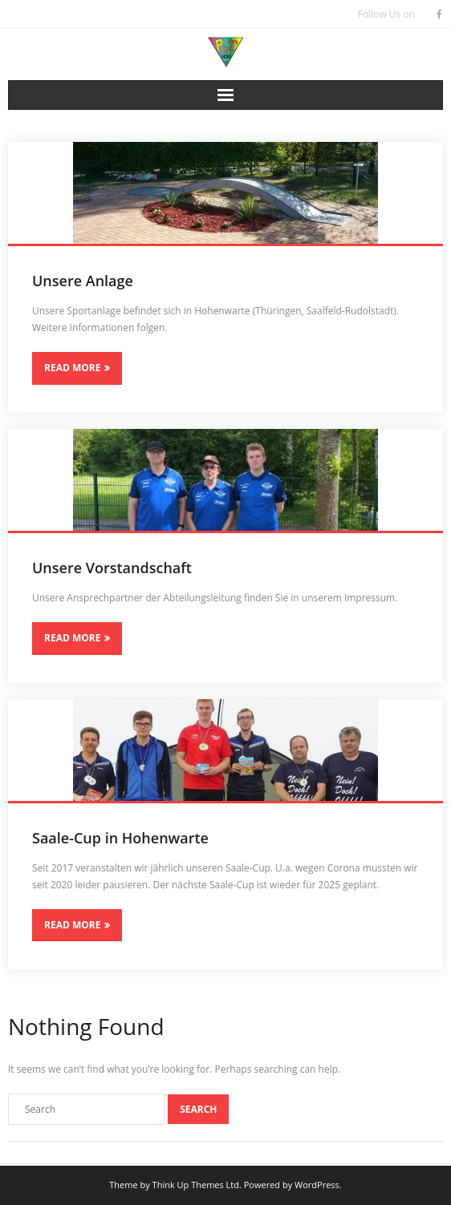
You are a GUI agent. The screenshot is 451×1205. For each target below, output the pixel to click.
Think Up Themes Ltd (195, 1185)
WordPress (317, 1185)
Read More (72, 367)
